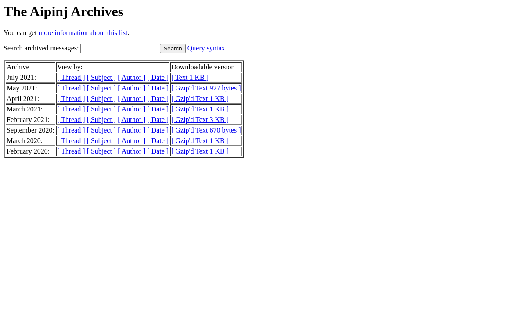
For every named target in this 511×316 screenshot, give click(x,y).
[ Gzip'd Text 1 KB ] (200, 98)
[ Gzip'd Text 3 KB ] (200, 119)
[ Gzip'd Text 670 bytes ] (206, 130)
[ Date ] (158, 77)
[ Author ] (131, 77)
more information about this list (83, 32)
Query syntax (206, 48)
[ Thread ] (71, 77)
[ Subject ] (101, 77)
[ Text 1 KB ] (190, 77)
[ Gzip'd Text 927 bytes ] (206, 88)
